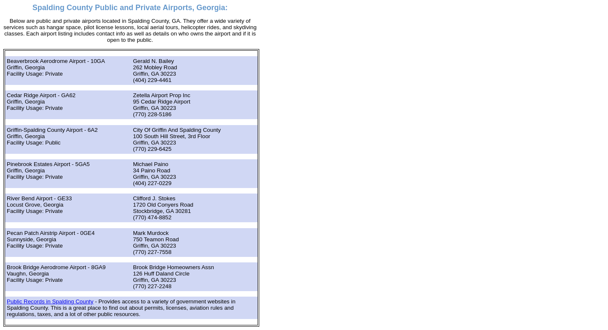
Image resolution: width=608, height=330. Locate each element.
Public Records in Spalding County (50, 301)
